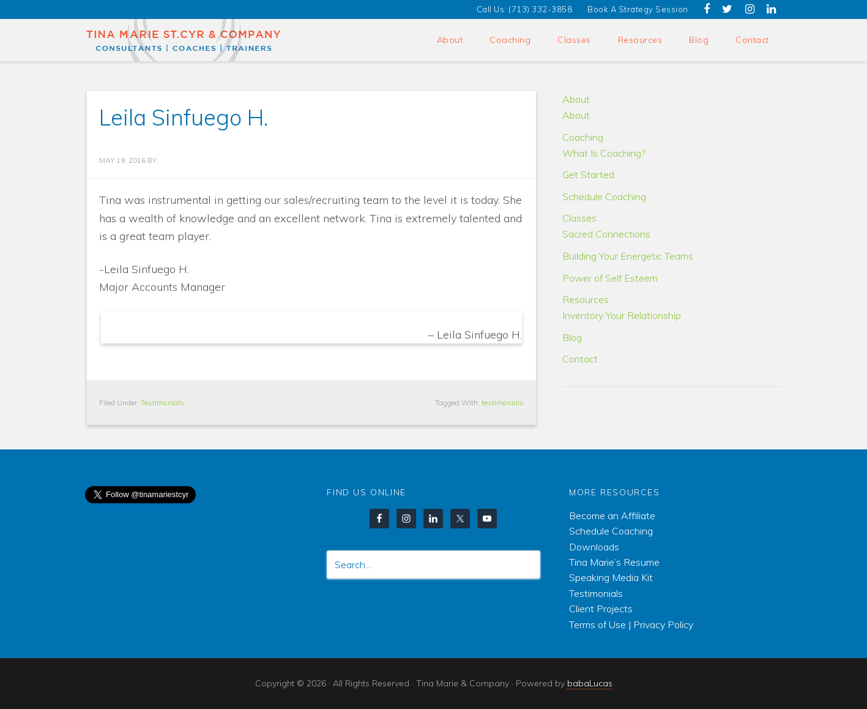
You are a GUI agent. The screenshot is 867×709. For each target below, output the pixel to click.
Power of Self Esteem (610, 278)
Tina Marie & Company (184, 40)
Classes (579, 218)
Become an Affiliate (612, 515)
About (576, 99)
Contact (580, 359)
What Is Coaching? (603, 153)
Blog (572, 337)
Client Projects (601, 608)
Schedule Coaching (604, 196)
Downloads (594, 547)
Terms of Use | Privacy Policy (631, 624)
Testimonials (162, 402)
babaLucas (589, 683)
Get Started (588, 174)
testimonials (503, 402)
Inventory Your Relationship (621, 315)
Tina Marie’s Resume (614, 562)
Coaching (582, 137)
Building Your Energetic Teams (627, 256)
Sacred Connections (606, 234)
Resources (585, 299)
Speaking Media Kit (611, 577)
